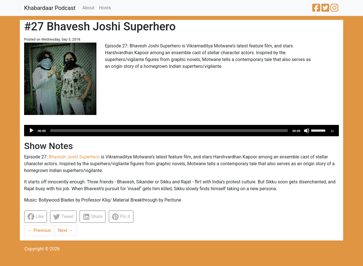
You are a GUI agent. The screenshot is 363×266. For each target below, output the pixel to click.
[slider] (169, 130)
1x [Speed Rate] (332, 131)
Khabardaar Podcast (49, 8)
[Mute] (306, 130)
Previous (39, 230)
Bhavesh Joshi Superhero (74, 157)
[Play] (31, 130)
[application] (181, 130)
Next (65, 230)
